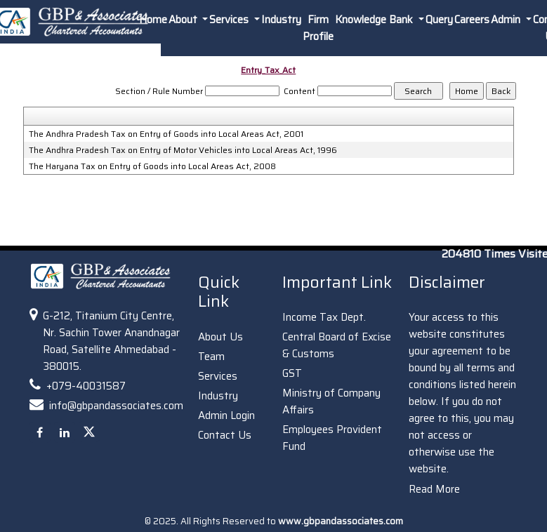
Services (217, 376)
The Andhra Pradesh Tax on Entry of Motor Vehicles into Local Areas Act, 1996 (183, 150)
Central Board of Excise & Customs (336, 345)
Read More (434, 489)
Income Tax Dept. (324, 317)
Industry (281, 19)
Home (153, 19)
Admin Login (226, 415)
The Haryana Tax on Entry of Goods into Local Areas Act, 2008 (152, 166)
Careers (471, 19)
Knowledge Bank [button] (375, 19)
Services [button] (230, 19)
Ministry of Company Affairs (331, 401)
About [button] (184, 19)
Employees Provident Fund (332, 438)
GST (292, 373)
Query (439, 19)
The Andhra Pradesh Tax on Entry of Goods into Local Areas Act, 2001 (166, 134)
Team (211, 356)
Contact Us (224, 435)
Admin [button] (507, 19)
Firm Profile (318, 28)
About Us (220, 336)
